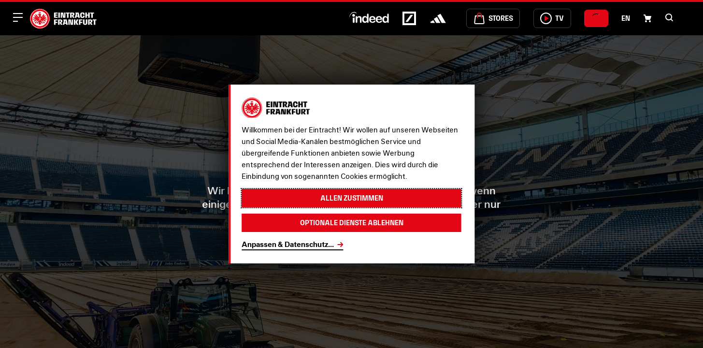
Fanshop (358, 248)
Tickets (429, 248)
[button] (669, 17)
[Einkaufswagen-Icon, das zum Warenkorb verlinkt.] (647, 18)
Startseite (280, 248)
